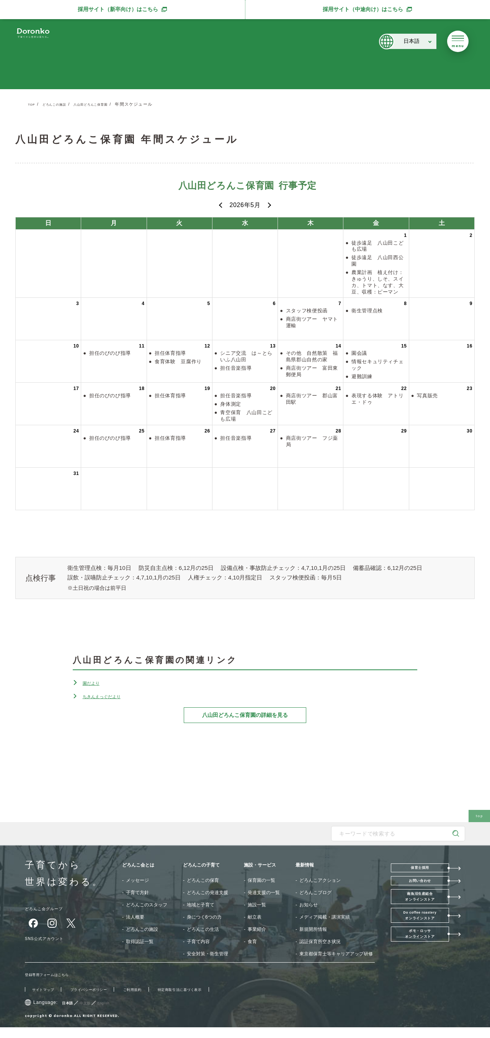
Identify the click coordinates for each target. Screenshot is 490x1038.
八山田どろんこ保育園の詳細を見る (245, 715)
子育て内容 (198, 941)
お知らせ (308, 904)
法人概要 (135, 917)
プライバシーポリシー (102, 1000)
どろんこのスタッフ (146, 904)
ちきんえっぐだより (110, 696)
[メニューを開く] (458, 41)
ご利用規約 (155, 1000)
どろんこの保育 (203, 880)
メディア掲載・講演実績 (324, 917)
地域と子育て (200, 904)
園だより (95, 682)
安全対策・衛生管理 (207, 953)
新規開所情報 (313, 929)
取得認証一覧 (140, 941)
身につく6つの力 (204, 917)
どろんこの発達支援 (207, 892)
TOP (33, 104)
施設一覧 (257, 904)
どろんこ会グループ (51, 908)
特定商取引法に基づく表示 (213, 1000)
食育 (252, 941)
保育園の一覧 (261, 880)
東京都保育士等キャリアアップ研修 (336, 953)
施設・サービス (260, 865)
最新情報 (305, 865)
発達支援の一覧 (264, 892)
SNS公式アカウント (52, 938)
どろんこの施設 (61, 104)
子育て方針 (137, 892)
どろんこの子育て (201, 865)
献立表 (254, 917)
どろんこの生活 (203, 929)
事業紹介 (257, 929)
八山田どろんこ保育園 (108, 104)
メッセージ (137, 880)
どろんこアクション (320, 880)
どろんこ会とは (138, 865)
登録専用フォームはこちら (54, 985)
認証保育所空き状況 (320, 941)
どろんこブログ (315, 892)
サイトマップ (47, 1000)
